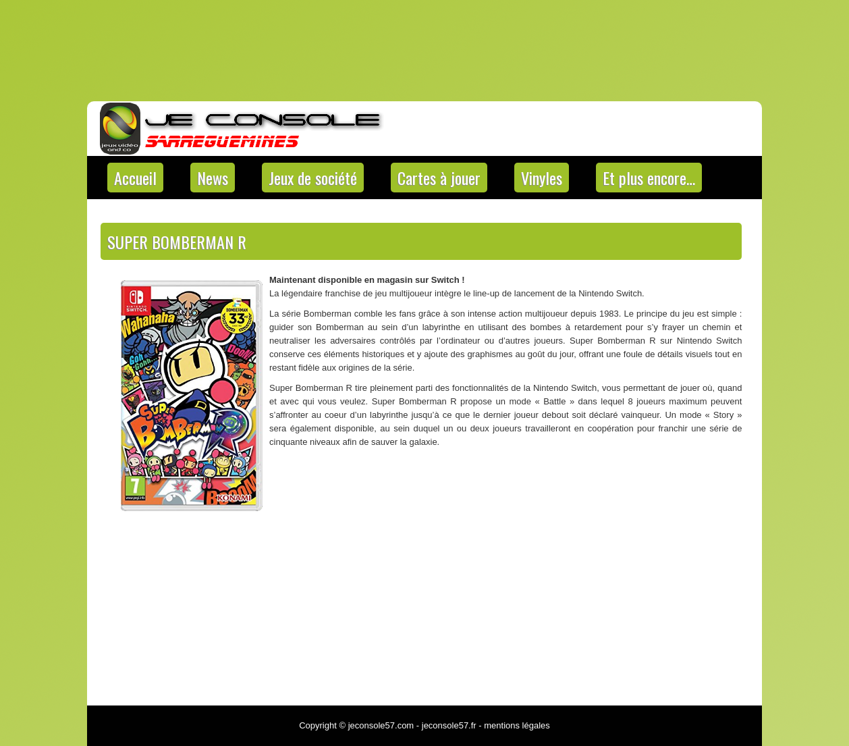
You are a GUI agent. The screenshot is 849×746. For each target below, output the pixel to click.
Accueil (135, 177)
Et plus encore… (649, 177)
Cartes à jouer (439, 177)
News (212, 177)
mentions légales (517, 725)
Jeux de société (313, 177)
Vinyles (541, 177)
